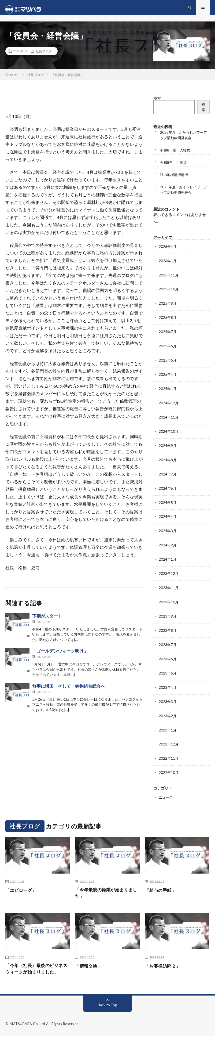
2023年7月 (168, 643)
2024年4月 (168, 517)
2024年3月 (168, 531)
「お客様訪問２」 (165, 963)
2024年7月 (168, 475)
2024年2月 (168, 545)
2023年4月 (168, 685)
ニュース (166, 793)
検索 (157, 102)
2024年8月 (168, 461)
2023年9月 (168, 615)
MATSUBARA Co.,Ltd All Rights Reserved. (45, 1030)
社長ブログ (44, 54)
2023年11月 (169, 587)
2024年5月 (168, 503)
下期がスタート (47, 619)
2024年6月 (168, 489)
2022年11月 (169, 755)
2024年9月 (168, 447)
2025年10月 (169, 294)
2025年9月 (168, 308)
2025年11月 (169, 280)
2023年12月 (169, 573)
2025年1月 (168, 392)
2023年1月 (168, 727)
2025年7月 (168, 336)
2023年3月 (168, 699)
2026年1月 (168, 266)
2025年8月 (168, 322)
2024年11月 (169, 419)
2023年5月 (168, 671)
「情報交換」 (90, 963)
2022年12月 (169, 741)
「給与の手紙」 (162, 886)
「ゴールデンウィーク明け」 (60, 654)
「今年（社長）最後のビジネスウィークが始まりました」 (35, 970)
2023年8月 (168, 629)
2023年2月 (168, 713)
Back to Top (107, 1011)
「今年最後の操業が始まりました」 (105, 889)
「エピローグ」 (22, 886)
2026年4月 (168, 252)
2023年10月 (169, 601)
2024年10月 (169, 433)
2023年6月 (168, 657)
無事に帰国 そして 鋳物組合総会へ (68, 689)
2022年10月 (169, 769)
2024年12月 (169, 405)
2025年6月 (168, 350)
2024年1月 (168, 559)
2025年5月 (168, 364)
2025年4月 (168, 378)
